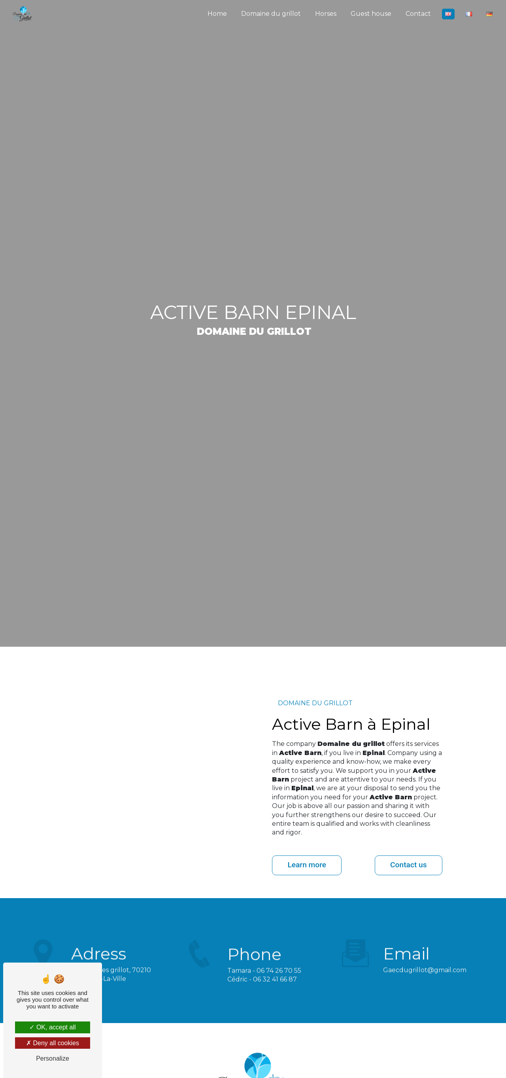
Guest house (371, 13)
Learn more (306, 864)
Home (217, 13)
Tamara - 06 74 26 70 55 (264, 987)
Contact (418, 13)
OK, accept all (52, 1027)
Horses (325, 13)
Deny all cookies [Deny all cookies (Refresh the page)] (52, 1043)
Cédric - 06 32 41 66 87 (262, 996)
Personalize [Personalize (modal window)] (52, 1058)
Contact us (408, 864)
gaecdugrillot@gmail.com (424, 953)
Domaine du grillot (271, 13)
